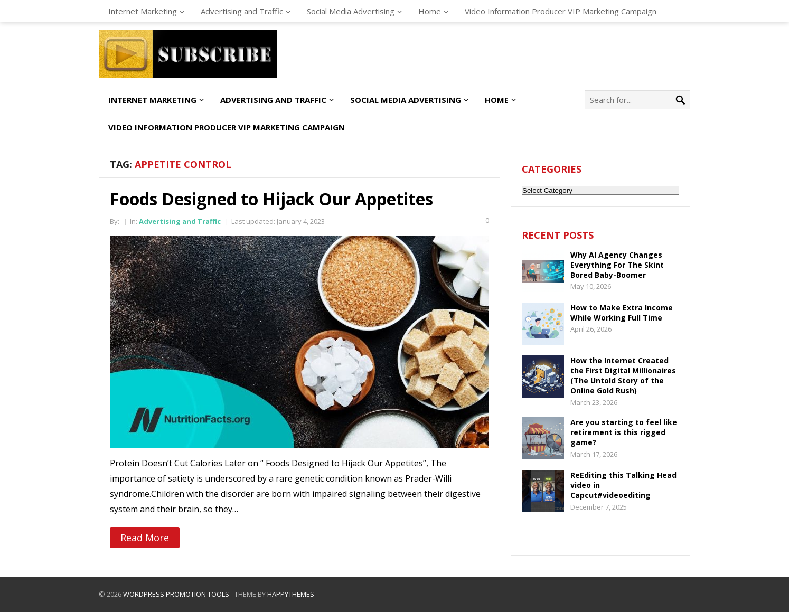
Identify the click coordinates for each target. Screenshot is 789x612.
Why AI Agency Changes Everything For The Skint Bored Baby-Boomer (617, 265)
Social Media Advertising (350, 11)
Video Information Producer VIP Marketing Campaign (560, 11)
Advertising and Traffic (242, 11)
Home (429, 11)
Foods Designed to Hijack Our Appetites (271, 198)
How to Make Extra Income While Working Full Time (621, 313)
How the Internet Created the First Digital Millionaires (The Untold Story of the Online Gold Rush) (623, 375)
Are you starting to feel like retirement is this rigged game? (623, 432)
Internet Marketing (142, 11)
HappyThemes (290, 594)
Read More (144, 537)
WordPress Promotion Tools (176, 594)
